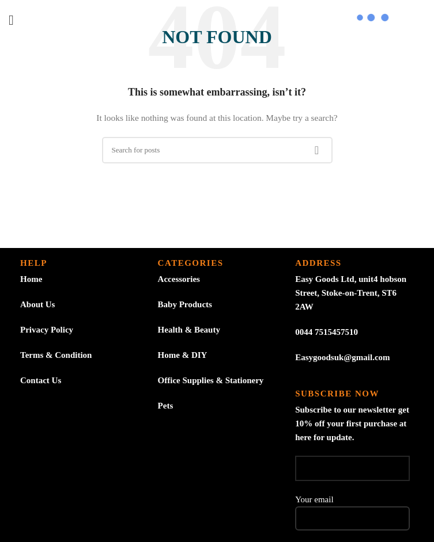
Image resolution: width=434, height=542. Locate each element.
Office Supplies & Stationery (211, 380)
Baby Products (185, 304)
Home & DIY (182, 355)
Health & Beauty (189, 329)
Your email (352, 508)
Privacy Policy (46, 329)
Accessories (179, 279)
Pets (165, 405)
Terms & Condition (56, 355)
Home (31, 279)
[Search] (217, 150)
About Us (37, 304)
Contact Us (40, 380)
